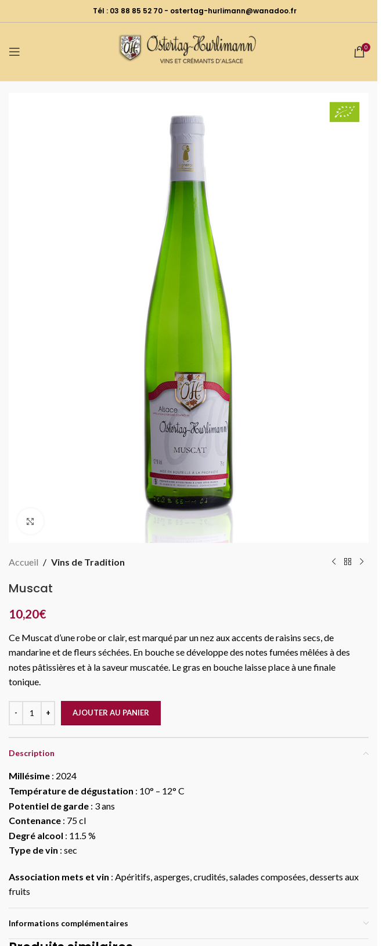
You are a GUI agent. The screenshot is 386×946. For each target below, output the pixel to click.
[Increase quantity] (48, 713)
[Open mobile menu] (14, 51)
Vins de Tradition (88, 561)
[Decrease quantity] (16, 713)
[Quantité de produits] (32, 713)
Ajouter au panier (111, 712)
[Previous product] (334, 562)
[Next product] (362, 562)
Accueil (23, 561)
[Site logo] (188, 50)
